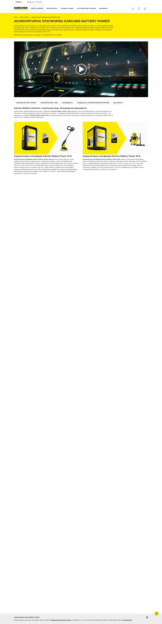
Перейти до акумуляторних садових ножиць (34, 598)
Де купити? (118, 103)
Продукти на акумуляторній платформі (93, 103)
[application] (81, 69)
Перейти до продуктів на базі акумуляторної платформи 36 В (109, 179)
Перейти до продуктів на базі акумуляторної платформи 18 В (41, 179)
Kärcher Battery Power (26, 103)
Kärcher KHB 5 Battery (21, 383)
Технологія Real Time (49, 103)
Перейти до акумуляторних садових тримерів (104, 497)
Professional (52, 8)
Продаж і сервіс (67, 8)
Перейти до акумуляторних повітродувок (102, 547)
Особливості (67, 103)
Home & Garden (37, 8)
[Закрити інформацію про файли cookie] (147, 617)
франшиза (103, 8)
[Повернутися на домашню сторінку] (21, 8)
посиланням (127, 620)
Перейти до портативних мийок (29, 393)
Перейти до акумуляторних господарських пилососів (38, 497)
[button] (81, 69)
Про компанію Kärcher (86, 8)
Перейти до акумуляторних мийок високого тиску (37, 445)
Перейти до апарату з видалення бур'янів (102, 393)
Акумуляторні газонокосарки (97, 445)
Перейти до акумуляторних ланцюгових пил (103, 598)
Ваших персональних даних (61, 620)
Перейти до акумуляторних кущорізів (31, 547)
